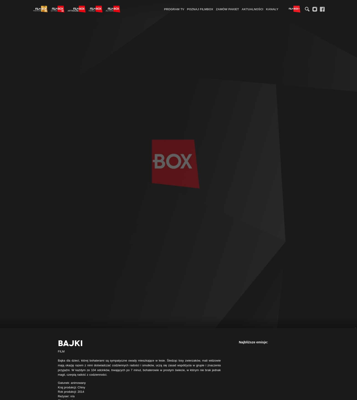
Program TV (174, 9)
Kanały (272, 9)
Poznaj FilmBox (200, 9)
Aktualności (252, 9)
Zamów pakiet (227, 9)
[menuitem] (174, 9)
